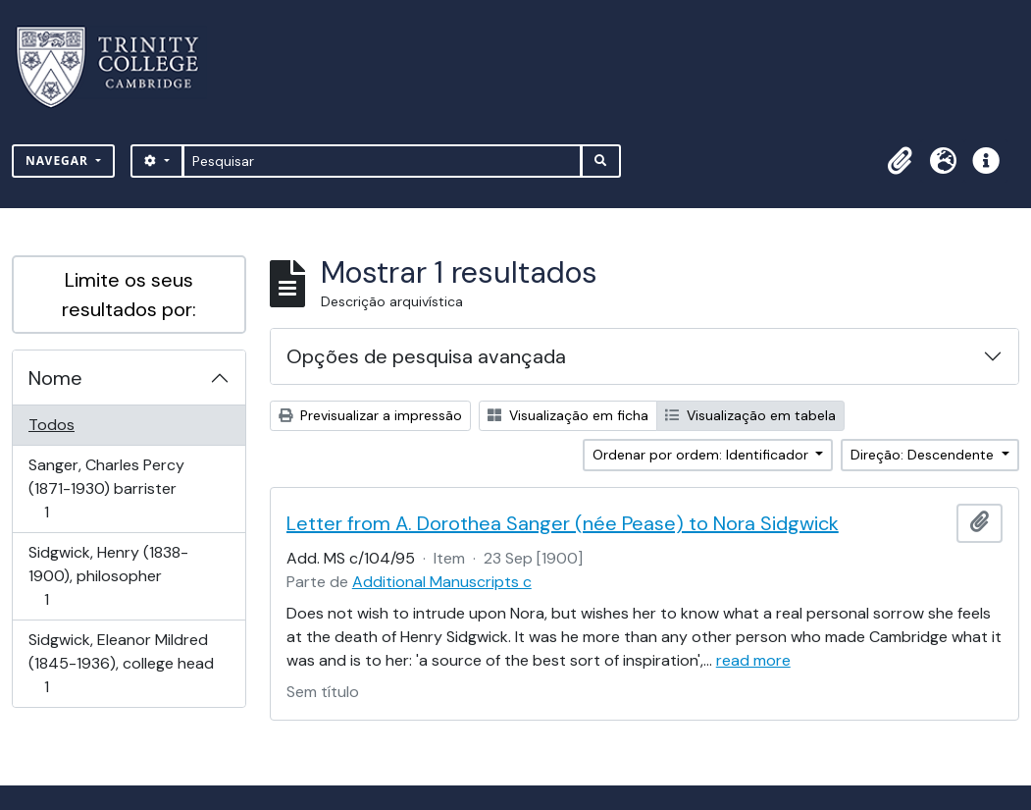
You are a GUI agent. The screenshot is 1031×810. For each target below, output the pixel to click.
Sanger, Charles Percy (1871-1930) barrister (105, 488)
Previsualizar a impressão (370, 415)
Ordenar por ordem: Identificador (702, 454)
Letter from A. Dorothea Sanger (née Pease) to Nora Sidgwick (562, 523)
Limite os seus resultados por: (129, 294)
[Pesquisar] (382, 161)
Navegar (59, 160)
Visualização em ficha (568, 415)
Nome (55, 378)
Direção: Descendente (924, 454)
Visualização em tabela (750, 415)
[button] (899, 161)
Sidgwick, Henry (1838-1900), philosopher (107, 576)
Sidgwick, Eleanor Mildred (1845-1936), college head (120, 663)
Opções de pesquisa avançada (426, 356)
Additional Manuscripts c (442, 581)
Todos (51, 424)
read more (753, 660)
